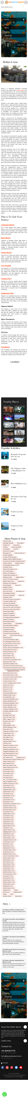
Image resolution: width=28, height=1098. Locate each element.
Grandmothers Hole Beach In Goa (11, 821)
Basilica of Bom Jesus (8, 598)
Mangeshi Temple (7, 604)
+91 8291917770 (8, 1068)
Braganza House (19, 580)
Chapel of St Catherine (8, 631)
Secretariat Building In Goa (9, 710)
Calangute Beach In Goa (9, 807)
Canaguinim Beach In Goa (9, 857)
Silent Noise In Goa (8, 746)
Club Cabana (20, 560)
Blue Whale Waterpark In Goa (10, 770)
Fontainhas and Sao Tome (9, 649)
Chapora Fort (6, 562)
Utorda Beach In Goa (8, 841)
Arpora (16, 907)
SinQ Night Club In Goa (9, 732)
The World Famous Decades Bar (11, 651)
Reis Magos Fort (20, 608)
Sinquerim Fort (6, 907)
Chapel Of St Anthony (8, 637)
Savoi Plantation (7, 602)
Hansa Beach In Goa (8, 835)
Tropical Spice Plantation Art (10, 592)
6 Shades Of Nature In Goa (10, 772)
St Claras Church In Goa (9, 698)
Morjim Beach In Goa (8, 895)
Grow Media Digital (18, 1094)
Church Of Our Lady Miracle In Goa (12, 677)
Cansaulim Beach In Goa (9, 867)
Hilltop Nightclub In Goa (9, 742)
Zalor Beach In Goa (8, 815)
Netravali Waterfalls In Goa (9, 718)
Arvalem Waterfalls (7, 572)
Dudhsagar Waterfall (8, 560)
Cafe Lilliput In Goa (8, 754)
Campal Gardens (7, 641)
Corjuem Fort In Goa (8, 702)
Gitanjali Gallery (20, 594)
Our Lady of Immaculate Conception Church (14, 578)
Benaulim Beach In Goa (9, 899)
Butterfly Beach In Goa (8, 887)
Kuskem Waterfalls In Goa (9, 724)
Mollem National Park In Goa (10, 785)
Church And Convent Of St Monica (11, 616)
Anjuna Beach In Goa (8, 803)
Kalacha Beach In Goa (8, 813)
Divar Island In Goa (8, 775)
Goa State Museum (8, 795)
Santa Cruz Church (8, 606)
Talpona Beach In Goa (8, 881)
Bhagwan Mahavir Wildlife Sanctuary (12, 576)
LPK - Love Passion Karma (10, 797)
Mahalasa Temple (7, 594)
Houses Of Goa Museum (9, 620)
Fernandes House (7, 584)
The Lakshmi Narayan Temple (10, 622)
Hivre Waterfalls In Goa (9, 714)
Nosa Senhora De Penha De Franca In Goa (14, 685)
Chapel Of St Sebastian (9, 633)
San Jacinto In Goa (8, 793)
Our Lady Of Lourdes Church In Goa (12, 694)
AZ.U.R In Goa (6, 730)
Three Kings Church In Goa (10, 690)
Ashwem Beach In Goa (8, 855)
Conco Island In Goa (8, 791)
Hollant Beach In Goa (8, 851)
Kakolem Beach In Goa (9, 847)
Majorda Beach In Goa (8, 883)
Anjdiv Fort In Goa (7, 708)
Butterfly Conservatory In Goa (10, 801)
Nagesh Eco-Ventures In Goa (10, 762)
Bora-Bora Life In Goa (8, 738)
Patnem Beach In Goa (8, 853)
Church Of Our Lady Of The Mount (11, 624)
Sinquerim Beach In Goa (9, 712)
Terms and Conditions (14, 1091)
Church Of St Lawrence (9, 645)
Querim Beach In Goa (8, 877)
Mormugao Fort (7, 570)
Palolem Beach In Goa (8, 901)
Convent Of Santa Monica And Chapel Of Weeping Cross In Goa (15, 688)
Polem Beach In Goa (8, 879)
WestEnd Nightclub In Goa (9, 744)
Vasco (11, 911)
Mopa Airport (18, 913)
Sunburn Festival (7, 580)
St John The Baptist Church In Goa (11, 700)
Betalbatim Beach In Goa (9, 871)
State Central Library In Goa (10, 586)
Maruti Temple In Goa (8, 673)
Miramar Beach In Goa (8, 875)
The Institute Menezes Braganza (11, 635)
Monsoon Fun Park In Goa (9, 764)
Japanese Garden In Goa (9, 758)
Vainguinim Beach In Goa (9, 823)
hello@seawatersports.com (11, 1074)
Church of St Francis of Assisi (10, 596)
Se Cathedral (6, 566)
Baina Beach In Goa (8, 819)
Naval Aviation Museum (9, 639)
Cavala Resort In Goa (8, 750)
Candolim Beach (17, 909)
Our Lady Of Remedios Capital (10, 657)
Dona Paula (16, 562)
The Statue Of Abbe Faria (9, 618)
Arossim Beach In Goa (8, 817)
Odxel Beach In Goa (8, 839)
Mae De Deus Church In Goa (10, 692)
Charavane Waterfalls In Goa (10, 726)
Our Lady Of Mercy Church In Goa (11, 661)
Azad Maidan (18, 641)
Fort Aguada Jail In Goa (9, 675)
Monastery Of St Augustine (9, 600)
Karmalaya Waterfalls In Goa (10, 728)
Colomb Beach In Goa (8, 859)
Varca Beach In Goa (8, 893)
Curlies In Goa (6, 740)
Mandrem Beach (7, 913)
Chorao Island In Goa (8, 789)
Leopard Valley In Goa (8, 752)
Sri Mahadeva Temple (8, 647)
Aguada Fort (21, 598)
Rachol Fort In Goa (8, 704)
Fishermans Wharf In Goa (9, 783)
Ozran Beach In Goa (8, 829)
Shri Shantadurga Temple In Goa (11, 659)
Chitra (4, 653)
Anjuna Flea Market (16, 564)
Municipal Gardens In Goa (9, 669)
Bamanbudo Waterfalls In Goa (10, 720)
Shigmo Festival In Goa (9, 779)
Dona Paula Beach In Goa (9, 891)
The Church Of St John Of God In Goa (12, 683)
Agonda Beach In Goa (8, 897)
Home (2, 7)
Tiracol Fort (18, 602)
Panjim (4, 911)
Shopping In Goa (21, 775)
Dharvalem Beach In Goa (9, 827)
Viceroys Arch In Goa (8, 671)
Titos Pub (16, 566)
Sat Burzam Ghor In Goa (9, 679)
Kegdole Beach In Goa (8, 831)
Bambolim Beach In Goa (9, 889)
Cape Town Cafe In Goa (9, 734)
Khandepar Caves (7, 614)
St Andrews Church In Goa (9, 696)
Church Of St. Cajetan (8, 568)
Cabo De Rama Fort (20, 570)
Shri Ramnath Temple (8, 628)
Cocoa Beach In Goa (8, 833)
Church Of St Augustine (9, 612)
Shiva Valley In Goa (8, 756)
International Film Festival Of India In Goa (13, 777)
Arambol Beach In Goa (8, 905)
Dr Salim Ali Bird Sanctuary (10, 574)
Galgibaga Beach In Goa (9, 849)
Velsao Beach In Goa (8, 885)
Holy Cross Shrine (7, 608)
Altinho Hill (21, 612)
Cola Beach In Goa (8, 845)
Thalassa (5, 564)
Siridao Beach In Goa (8, 869)
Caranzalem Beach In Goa (9, 825)
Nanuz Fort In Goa (7, 706)
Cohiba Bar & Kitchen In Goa (10, 748)
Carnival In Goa (7, 760)
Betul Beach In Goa (8, 861)
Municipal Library (7, 655)
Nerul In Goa (6, 909)
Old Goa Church (7, 558)
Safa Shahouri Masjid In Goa (10, 681)
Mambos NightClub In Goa (9, 799)
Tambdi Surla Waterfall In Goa (10, 716)
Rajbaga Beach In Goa (8, 865)
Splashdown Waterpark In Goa (10, 766)
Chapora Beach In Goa (8, 805)
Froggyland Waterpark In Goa (10, 768)
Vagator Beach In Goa (8, 809)
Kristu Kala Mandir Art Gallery (10, 643)
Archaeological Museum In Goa (11, 582)
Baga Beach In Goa (8, 903)
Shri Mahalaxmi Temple (9, 610)
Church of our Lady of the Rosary (11, 626)
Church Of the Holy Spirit (16, 653)
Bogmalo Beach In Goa (9, 843)
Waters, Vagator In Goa (9, 736)
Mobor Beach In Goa (8, 863)
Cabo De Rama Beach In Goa (10, 873)
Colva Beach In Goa (8, 811)
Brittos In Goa (8, 7)
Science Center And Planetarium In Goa (13, 665)
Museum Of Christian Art (9, 590)
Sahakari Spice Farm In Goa (10, 663)
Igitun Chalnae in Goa (8, 781)
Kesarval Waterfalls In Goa (9, 722)
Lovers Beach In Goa (8, 837)
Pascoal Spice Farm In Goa (10, 667)
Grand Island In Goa (8, 787)
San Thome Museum (8, 588)
